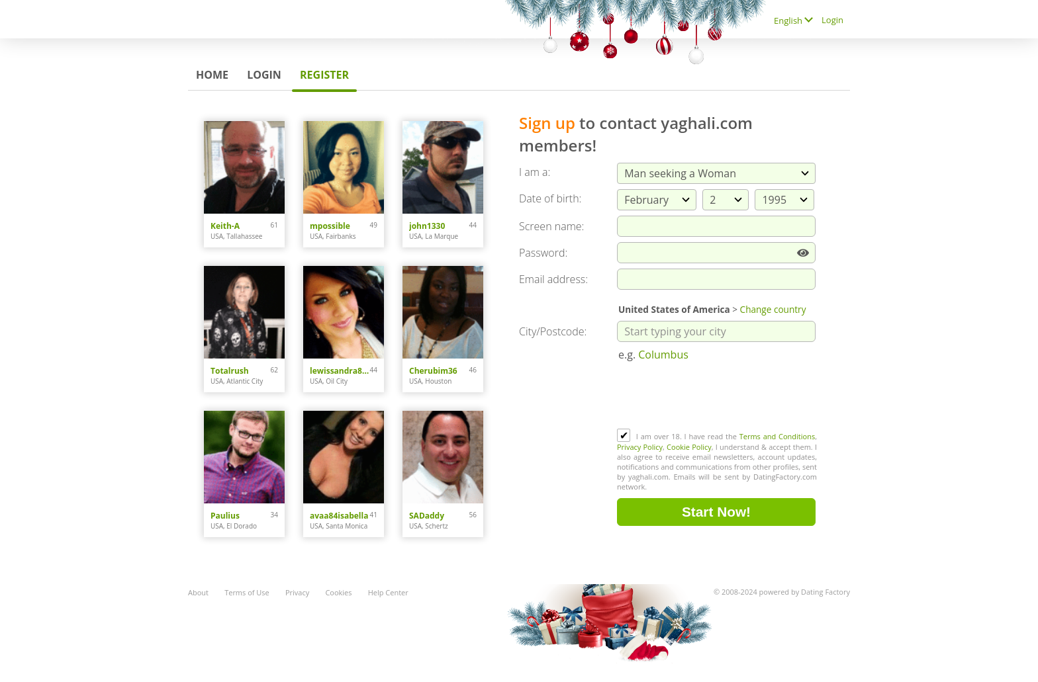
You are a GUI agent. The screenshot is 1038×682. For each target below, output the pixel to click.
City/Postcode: (553, 331)
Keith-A (225, 226)
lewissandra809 (340, 370)
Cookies (338, 592)
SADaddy (426, 515)
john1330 (427, 226)
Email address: (553, 279)
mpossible (330, 226)
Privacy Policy (640, 447)
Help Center (388, 592)
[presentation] (717, 396)
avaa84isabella (339, 515)
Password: (543, 252)
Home (212, 74)
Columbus (663, 354)
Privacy (297, 592)
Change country (773, 309)
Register (324, 74)
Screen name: (551, 226)
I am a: (534, 172)
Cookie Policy (689, 447)
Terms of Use (246, 592)
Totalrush (230, 370)
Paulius (225, 515)
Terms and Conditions (777, 436)
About (198, 592)
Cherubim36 (433, 370)
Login (264, 74)
